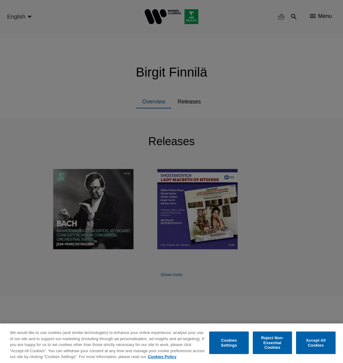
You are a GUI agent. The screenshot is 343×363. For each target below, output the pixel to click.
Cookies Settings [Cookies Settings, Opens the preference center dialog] (229, 343)
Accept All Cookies (316, 343)
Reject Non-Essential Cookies (272, 343)
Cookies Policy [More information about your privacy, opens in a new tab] (162, 356)
